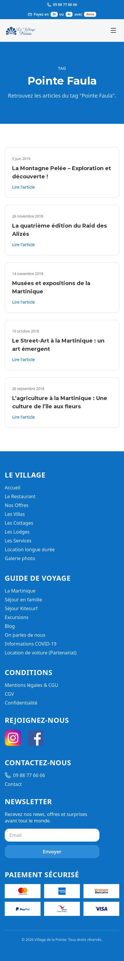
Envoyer (52, 851)
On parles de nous (25, 635)
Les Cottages (19, 523)
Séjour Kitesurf (21, 608)
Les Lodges (17, 532)
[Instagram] (13, 738)
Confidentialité (21, 703)
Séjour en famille (23, 599)
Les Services (18, 540)
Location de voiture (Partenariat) (40, 652)
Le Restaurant (20, 496)
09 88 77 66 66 (25, 775)
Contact (13, 784)
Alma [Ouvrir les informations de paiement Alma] (90, 14)
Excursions (16, 617)
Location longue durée (30, 549)
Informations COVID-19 (31, 644)
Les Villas (15, 514)
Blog (10, 626)
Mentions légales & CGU (31, 685)
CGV (9, 694)
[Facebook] (35, 738)
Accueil (12, 487)
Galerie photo (20, 558)
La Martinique (20, 591)
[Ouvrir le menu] (113, 30)
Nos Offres (16, 505)
